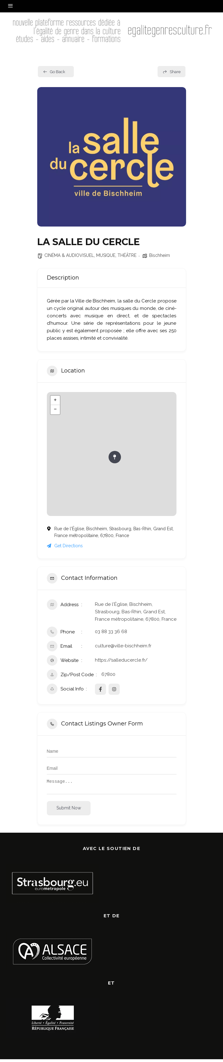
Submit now (68, 810)
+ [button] (55, 400)
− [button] (55, 410)
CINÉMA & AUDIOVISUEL (69, 255)
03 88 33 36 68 (111, 631)
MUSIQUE (105, 255)
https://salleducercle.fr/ (121, 660)
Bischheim (159, 255)
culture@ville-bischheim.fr (123, 646)
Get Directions (65, 545)
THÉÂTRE (127, 255)
